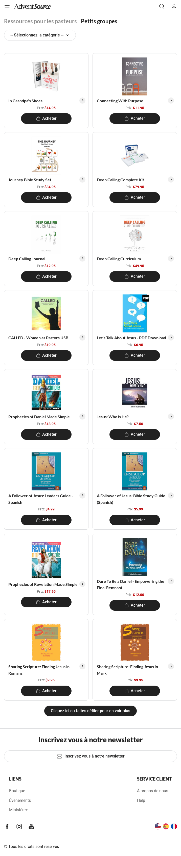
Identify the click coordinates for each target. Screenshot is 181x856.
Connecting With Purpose (120, 100)
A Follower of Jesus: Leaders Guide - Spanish (40, 499)
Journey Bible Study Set (29, 179)
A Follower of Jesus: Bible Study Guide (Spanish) (131, 499)
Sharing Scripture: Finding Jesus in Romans (39, 669)
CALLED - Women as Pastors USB (38, 337)
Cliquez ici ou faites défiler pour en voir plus (90, 710)
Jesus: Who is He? (113, 416)
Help (141, 800)
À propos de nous (152, 790)
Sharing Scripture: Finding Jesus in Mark (127, 669)
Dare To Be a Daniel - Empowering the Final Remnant (130, 584)
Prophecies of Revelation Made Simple (43, 584)
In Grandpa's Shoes (25, 100)
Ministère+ (18, 809)
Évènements (20, 800)
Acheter (46, 118)
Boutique (17, 790)
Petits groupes (99, 21)
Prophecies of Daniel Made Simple (39, 416)
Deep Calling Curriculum (119, 258)
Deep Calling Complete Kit (120, 179)
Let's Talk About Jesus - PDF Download (131, 337)
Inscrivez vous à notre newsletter (90, 756)
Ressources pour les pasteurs (40, 21)
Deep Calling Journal (26, 258)
